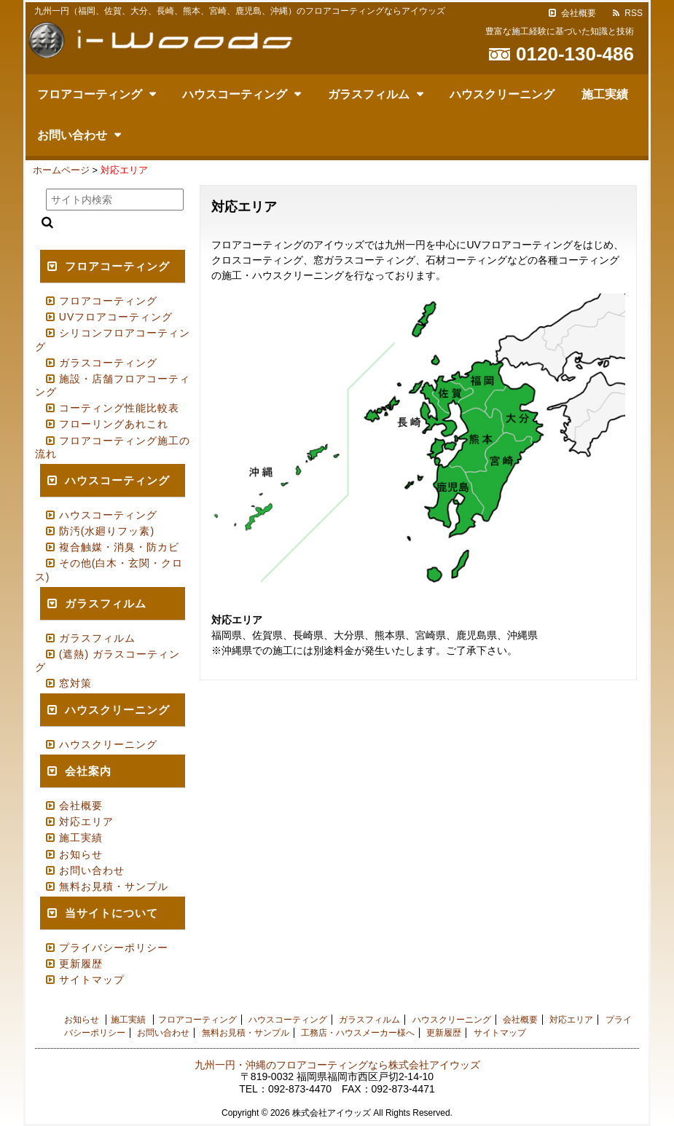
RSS (633, 13)
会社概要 (578, 13)
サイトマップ (92, 979)
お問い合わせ (72, 135)
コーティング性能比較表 (119, 408)
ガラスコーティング (108, 363)
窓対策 (75, 683)
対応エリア (86, 821)
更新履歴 (81, 963)
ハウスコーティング (234, 94)
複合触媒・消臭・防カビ (119, 547)
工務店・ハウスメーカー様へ (358, 1033)
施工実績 (604, 94)
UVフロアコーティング (116, 317)
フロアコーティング (89, 94)
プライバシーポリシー (113, 947)
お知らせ (81, 854)
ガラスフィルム (369, 94)
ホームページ (61, 170)
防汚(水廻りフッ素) (106, 531)
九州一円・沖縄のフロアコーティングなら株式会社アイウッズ (337, 1065)
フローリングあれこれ (113, 424)
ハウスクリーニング (502, 94)
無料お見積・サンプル (113, 886)
